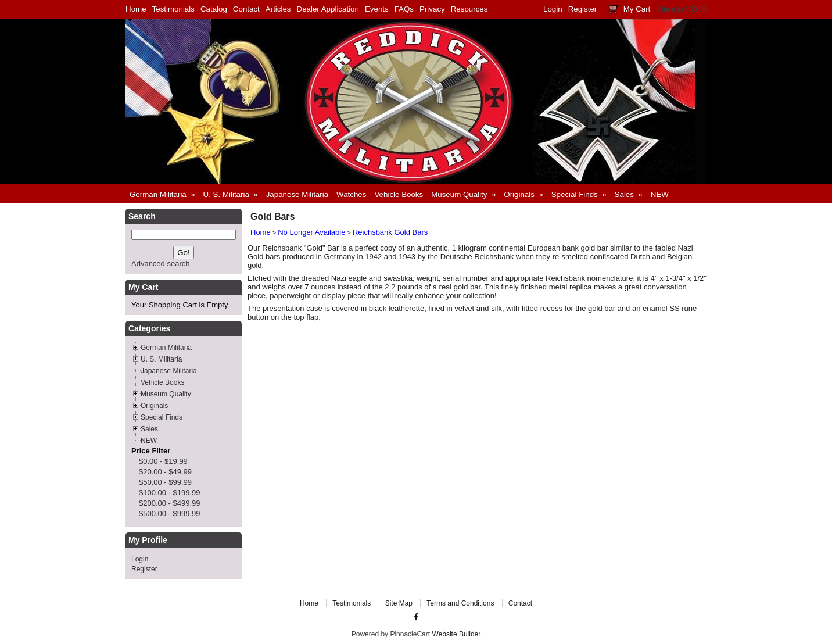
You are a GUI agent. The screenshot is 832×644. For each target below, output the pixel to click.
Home (135, 9)
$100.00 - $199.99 (169, 492)
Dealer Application (328, 9)
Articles (278, 9)
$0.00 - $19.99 (163, 461)
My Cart (637, 9)
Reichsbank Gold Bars (390, 232)
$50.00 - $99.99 (165, 482)
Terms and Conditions (460, 603)
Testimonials (173, 9)
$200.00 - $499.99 (169, 503)
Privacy (432, 9)
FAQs (404, 9)
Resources (469, 9)
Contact (246, 9)
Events (377, 9)
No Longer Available (311, 232)
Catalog (213, 9)
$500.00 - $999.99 (169, 513)
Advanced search (160, 263)
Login (552, 9)
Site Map (399, 603)
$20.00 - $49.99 (165, 471)
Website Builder (456, 634)
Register (582, 9)
